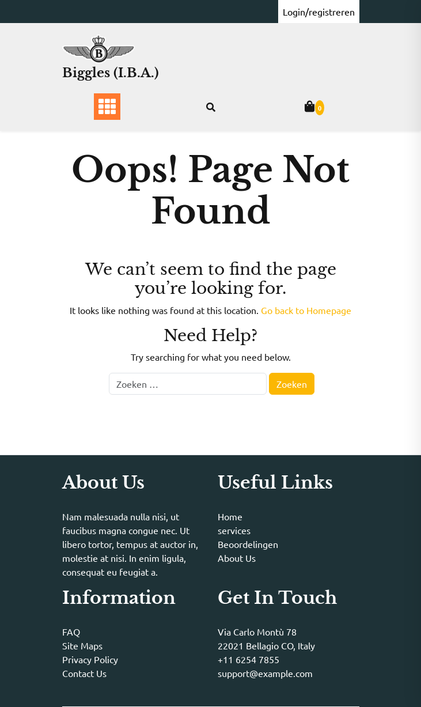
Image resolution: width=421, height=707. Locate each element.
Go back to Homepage (306, 310)
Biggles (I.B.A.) (110, 73)
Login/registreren (319, 11)
